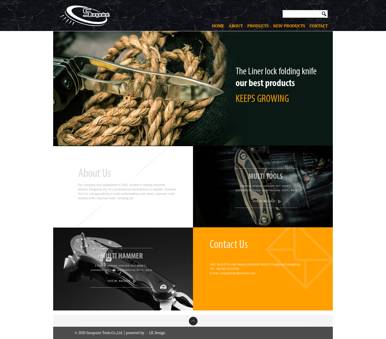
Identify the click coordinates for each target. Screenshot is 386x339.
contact (316, 26)
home (220, 26)
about (238, 26)
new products (289, 26)
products (260, 26)
